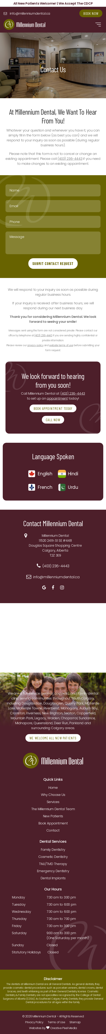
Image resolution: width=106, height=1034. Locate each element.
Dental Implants (53, 878)
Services (53, 802)
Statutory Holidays (26, 952)
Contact (53, 830)
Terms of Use (56, 1022)
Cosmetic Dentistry (53, 856)
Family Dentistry (53, 849)
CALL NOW (53, 420)
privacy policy (35, 345)
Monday (18, 897)
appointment (57, 398)
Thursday (19, 918)
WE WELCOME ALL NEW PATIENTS (52, 738)
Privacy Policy (34, 1022)
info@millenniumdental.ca (30, 13)
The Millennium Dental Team (53, 809)
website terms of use (61, 345)
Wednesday (21, 911)
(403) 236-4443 (70, 158)
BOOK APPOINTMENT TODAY (53, 408)
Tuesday (18, 904)
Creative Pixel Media (61, 1028)
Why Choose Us (53, 794)
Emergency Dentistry (53, 871)
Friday (17, 926)
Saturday (19, 933)
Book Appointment (53, 823)
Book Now (90, 13)
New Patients (53, 816)
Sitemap (75, 1022)
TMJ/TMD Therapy (53, 864)
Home (53, 787)
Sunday (18, 945)
